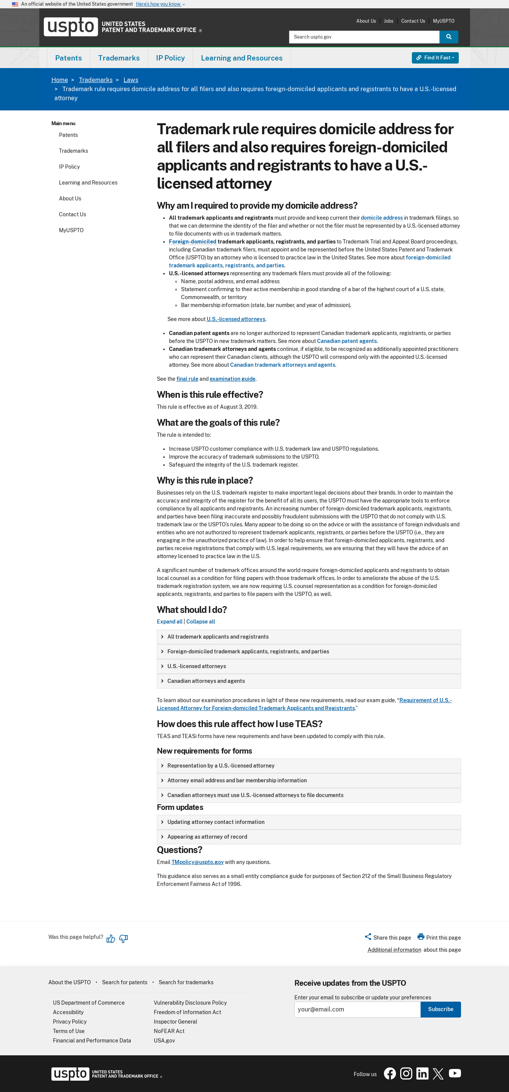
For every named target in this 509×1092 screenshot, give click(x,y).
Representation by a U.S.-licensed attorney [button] (218, 766)
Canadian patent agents (347, 341)
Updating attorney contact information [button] (213, 822)
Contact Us (413, 21)
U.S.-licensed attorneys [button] (193, 666)
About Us (366, 21)
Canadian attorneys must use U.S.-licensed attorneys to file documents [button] (252, 795)
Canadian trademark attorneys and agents (282, 365)
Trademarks (96, 80)
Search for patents (124, 982)
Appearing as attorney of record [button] (204, 837)
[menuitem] (68, 57)
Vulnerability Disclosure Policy (190, 1003)
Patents (68, 135)
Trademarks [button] (119, 58)
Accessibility (68, 1012)
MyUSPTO (444, 21)
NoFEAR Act (169, 1031)
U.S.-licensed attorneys (236, 319)
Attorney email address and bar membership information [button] (234, 780)
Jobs (388, 21)
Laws (131, 80)
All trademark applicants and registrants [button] (215, 637)
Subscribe (440, 1009)
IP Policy (69, 167)
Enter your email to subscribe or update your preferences (362, 997)
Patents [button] (68, 58)
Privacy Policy (70, 1022)
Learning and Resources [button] (242, 58)
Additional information (394, 950)
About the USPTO (69, 982)
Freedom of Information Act (187, 1012)
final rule (187, 379)
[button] (387, 939)
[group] (309, 637)
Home (59, 80)
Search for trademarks (186, 982)
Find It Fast (433, 57)
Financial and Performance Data (92, 1041)
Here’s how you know (161, 4)
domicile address (382, 218)
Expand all (170, 622)
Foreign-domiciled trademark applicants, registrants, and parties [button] (245, 651)
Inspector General (175, 1022)
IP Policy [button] (170, 58)
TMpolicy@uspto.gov (198, 862)
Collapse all (200, 622)
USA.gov (164, 1041)
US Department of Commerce (89, 1003)
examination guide (232, 379)
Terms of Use (69, 1031)
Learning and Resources (88, 183)
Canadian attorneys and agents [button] (203, 681)
